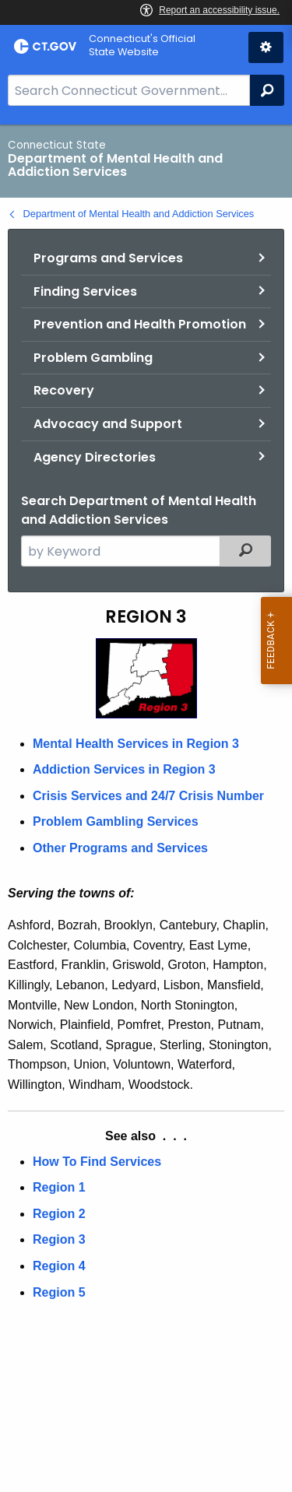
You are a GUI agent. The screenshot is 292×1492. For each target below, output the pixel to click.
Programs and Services (108, 258)
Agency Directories (94, 457)
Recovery (63, 390)
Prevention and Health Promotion (139, 324)
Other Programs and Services (120, 848)
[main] (146, 808)
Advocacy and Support (107, 424)
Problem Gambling (93, 358)
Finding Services (85, 291)
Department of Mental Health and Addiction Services (139, 213)
